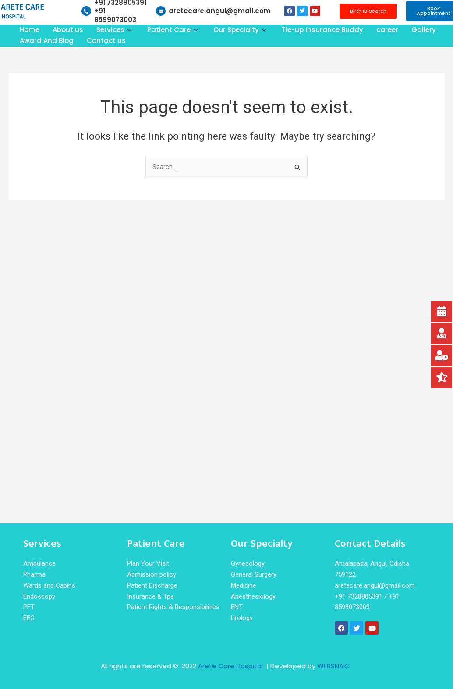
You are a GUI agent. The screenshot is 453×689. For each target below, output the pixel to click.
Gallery (423, 29)
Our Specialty (241, 29)
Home (29, 29)
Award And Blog (47, 40)
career (387, 29)
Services (115, 29)
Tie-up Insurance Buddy (322, 29)
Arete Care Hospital (231, 666)
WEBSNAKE (333, 666)
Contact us (106, 40)
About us (68, 29)
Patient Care (173, 29)
